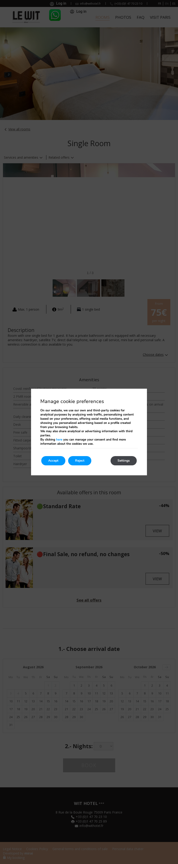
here (59, 440)
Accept (53, 460)
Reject (79, 460)
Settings (124, 460)
